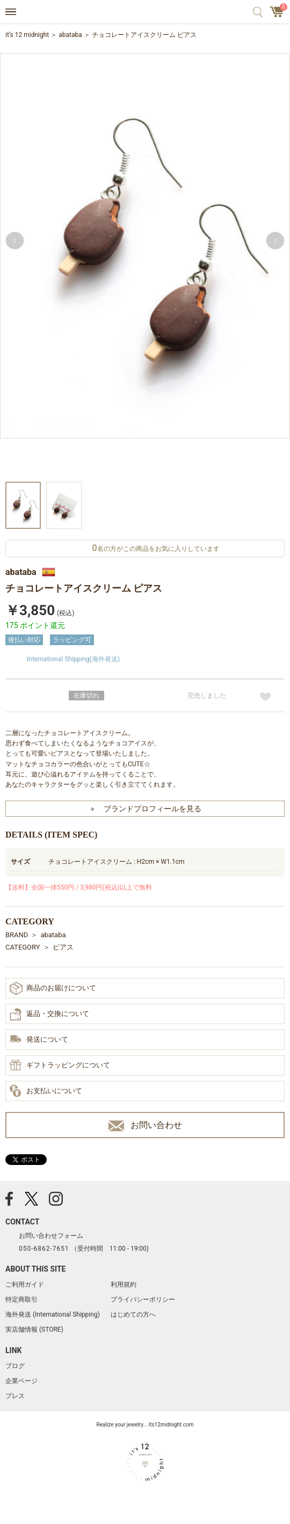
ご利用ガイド (24, 1284)
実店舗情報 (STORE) (34, 1329)
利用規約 (123, 1284)
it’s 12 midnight (27, 35)
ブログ (15, 1366)
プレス (15, 1396)
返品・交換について (49, 1014)
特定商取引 (21, 1299)
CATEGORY (22, 947)
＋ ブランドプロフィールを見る (145, 808)
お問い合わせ (145, 1125)
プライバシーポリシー (143, 1299)
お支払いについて (46, 1092)
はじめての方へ (133, 1314)
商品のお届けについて (53, 988)
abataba (70, 35)
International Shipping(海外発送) (73, 659)
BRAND (16, 935)
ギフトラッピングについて (60, 1065)
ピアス (63, 947)
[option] (145, 266)
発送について (39, 1040)
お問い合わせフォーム (51, 1235)
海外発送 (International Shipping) (52, 1314)
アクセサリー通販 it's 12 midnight (145, 12)
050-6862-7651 (44, 1248)
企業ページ (21, 1381)
